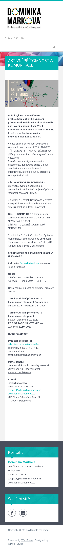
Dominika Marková (29, 263)
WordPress (27, 540)
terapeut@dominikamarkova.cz (24, 390)
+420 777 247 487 (14, 37)
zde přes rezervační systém (23, 344)
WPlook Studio (16, 543)
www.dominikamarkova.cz (21, 393)
